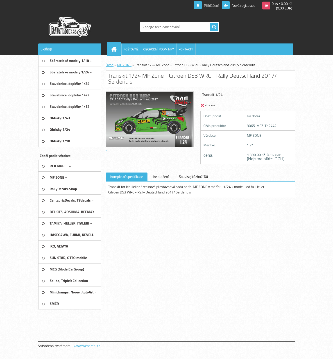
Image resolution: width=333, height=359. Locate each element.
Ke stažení (161, 176)
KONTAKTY (186, 49)
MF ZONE (124, 65)
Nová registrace (243, 5)
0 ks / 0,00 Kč (282, 3)
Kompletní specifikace (126, 176)
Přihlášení (211, 5)
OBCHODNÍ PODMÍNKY (158, 49)
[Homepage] (116, 49)
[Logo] (69, 27)
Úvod (110, 65)
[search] (214, 27)
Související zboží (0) (193, 176)
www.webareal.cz (86, 345)
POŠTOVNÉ (131, 49)
